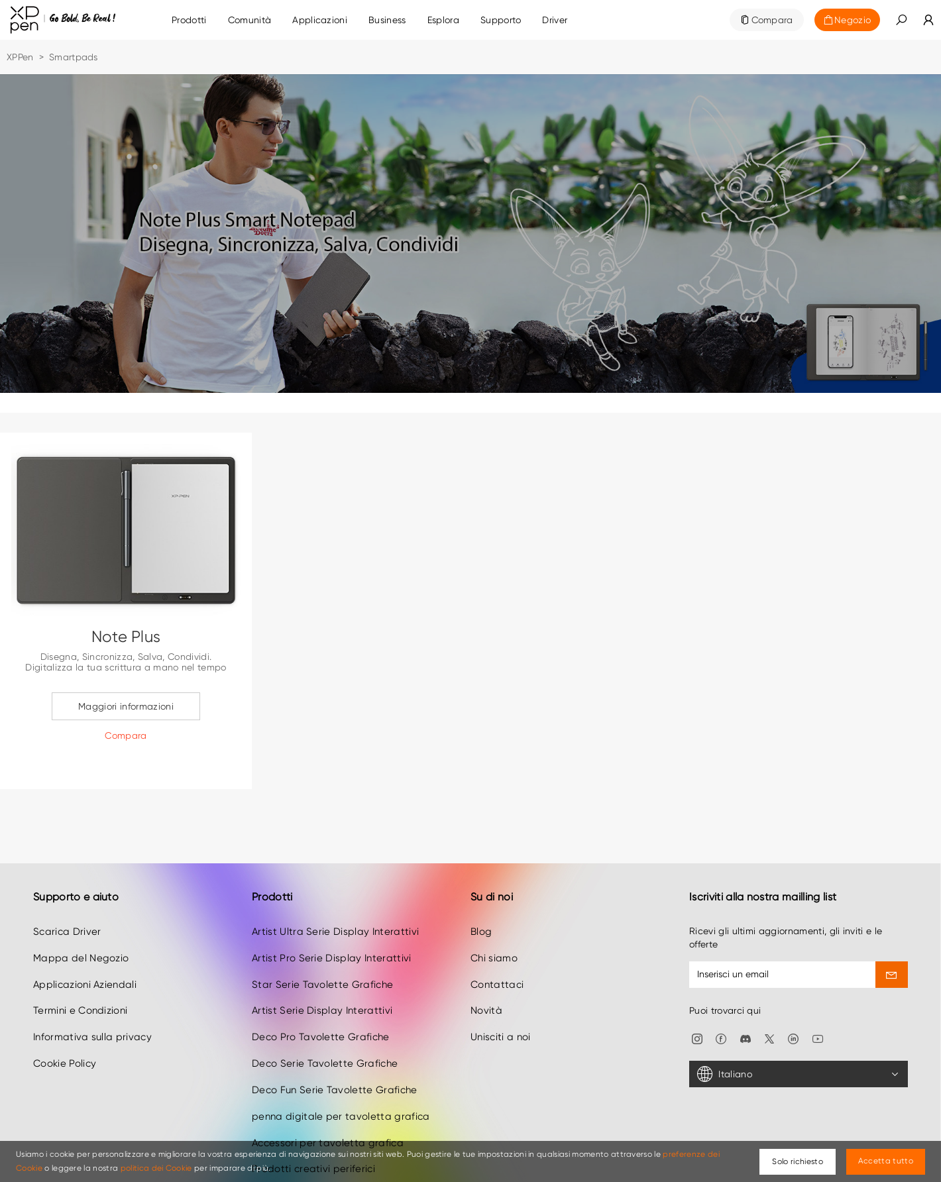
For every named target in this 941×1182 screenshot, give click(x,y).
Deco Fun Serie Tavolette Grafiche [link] (334, 1057)
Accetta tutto (885, 1160)
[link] (250, 20)
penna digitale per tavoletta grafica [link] (341, 1084)
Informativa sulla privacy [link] (92, 1005)
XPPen (20, 57)
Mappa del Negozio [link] (81, 926)
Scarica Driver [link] (67, 899)
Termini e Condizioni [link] (80, 979)
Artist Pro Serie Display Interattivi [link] (332, 926)
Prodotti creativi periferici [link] (313, 1137)
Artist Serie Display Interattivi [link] (322, 979)
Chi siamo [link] (494, 926)
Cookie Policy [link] (64, 1032)
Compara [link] (772, 20)
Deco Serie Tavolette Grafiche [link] (325, 1032)
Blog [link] (481, 899)
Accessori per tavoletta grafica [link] (328, 1110)
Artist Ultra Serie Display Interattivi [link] (335, 899)
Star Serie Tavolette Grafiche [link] (322, 952)
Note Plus (126, 636)
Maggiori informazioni (126, 706)
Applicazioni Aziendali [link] (85, 952)
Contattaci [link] (497, 952)
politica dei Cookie (156, 1168)
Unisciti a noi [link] (500, 1005)
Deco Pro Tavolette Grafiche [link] (321, 1005)
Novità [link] (486, 979)
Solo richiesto (797, 1161)
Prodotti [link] (189, 20)
